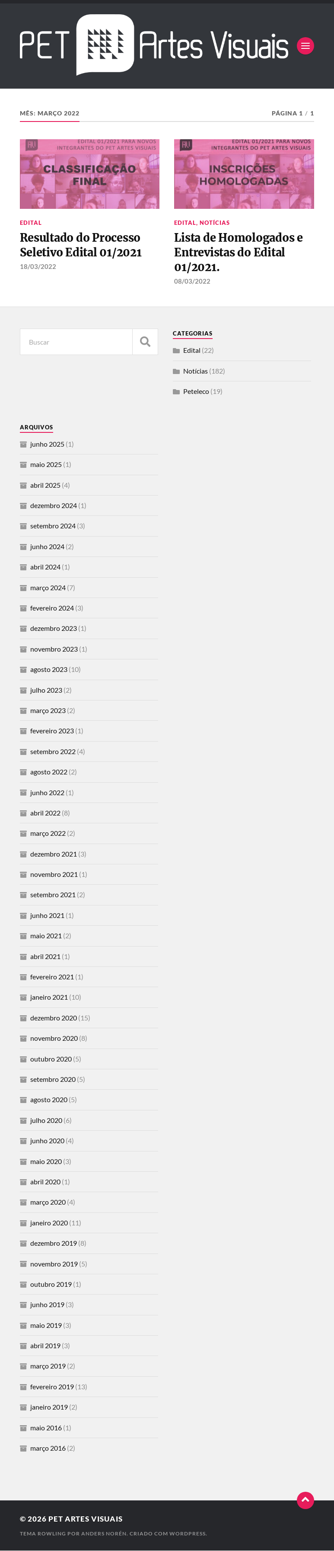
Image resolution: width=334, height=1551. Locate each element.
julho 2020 (46, 1120)
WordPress (187, 1534)
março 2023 (48, 711)
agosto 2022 (48, 772)
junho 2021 (47, 915)
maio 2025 (46, 465)
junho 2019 (47, 1305)
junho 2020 (47, 1141)
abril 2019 (45, 1346)
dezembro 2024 (53, 506)
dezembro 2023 (53, 629)
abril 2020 (45, 1182)
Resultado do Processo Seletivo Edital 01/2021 (81, 245)
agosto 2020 (48, 1100)
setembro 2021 (53, 895)
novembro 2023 (54, 649)
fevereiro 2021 (52, 977)
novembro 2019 (54, 1264)
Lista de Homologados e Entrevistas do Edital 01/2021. (238, 253)
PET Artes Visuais (85, 1519)
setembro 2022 (53, 752)
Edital (31, 222)
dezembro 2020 (53, 1018)
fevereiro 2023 (52, 731)
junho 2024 (47, 547)
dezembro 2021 (53, 854)
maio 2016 (46, 1428)
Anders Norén (104, 1534)
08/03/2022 (192, 281)
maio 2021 (46, 936)
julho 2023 (46, 690)
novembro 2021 (54, 874)
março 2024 (48, 588)
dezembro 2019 (53, 1243)
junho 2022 (47, 793)
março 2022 (48, 833)
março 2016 (48, 1448)
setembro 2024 (53, 526)
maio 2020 (46, 1162)
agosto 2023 (48, 669)
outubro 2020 (51, 1059)
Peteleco (196, 391)
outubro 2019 (51, 1284)
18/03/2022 (38, 266)
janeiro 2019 (49, 1407)
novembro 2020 (54, 1038)
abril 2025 (45, 485)
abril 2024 (45, 567)
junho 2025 (47, 444)
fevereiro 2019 (52, 1387)
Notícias (215, 222)
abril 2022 (45, 813)
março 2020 (48, 1203)
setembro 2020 (53, 1079)
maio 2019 (46, 1325)
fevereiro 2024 (52, 608)
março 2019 (48, 1366)
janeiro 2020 (49, 1223)
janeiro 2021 (49, 998)
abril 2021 (45, 957)
